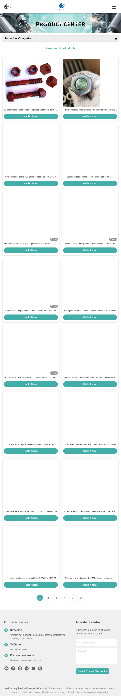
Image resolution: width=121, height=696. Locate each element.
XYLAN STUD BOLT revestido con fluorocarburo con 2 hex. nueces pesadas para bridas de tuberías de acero (31, 377)
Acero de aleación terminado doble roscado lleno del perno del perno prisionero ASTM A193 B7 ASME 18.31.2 (90, 511)
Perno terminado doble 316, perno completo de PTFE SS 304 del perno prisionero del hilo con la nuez (31, 177)
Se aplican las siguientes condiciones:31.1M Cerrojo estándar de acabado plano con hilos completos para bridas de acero (31, 444)
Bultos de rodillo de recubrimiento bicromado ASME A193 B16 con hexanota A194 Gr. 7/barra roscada (90, 377)
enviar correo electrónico (93, 671)
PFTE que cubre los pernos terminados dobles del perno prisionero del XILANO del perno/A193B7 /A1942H (90, 244)
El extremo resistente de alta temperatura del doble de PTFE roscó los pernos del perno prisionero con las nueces (31, 110)
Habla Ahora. (31, 116)
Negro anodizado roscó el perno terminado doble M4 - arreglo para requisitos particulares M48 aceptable (90, 177)
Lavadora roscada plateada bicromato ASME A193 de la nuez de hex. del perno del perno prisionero (31, 311)
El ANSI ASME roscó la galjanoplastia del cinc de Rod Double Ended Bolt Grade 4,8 (31, 244)
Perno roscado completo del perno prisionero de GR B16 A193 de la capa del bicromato (90, 110)
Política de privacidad (16, 688)
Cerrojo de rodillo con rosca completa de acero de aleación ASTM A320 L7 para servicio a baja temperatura (90, 311)
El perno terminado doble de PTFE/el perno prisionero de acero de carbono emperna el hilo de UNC (90, 578)
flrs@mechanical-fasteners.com (26, 660)
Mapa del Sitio (36, 688)
